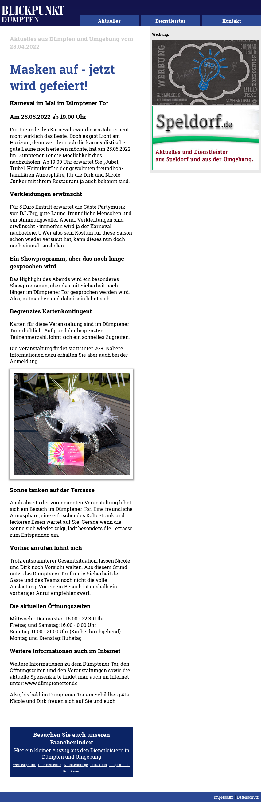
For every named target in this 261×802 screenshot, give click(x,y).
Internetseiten (49, 764)
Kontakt (231, 21)
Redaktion (98, 764)
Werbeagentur (24, 764)
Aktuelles (109, 21)
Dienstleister (170, 21)
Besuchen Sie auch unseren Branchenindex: (71, 738)
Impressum (223, 797)
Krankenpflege (76, 764)
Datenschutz (248, 797)
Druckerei (71, 771)
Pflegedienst (119, 764)
